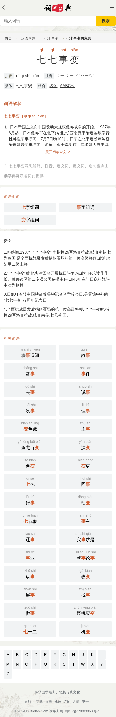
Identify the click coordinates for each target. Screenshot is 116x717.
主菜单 (112, 7)
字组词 (30, 207)
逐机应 (85, 610)
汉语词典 (28, 38)
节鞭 (30, 518)
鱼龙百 (30, 444)
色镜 (30, 426)
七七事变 (51, 38)
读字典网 (56, 711)
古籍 (76, 702)
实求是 (85, 536)
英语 (85, 702)
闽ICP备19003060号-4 (82, 711)
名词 (54, 86)
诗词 (67, 702)
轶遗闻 (30, 352)
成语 (58, 702)
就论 (85, 555)
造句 (8, 241)
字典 (39, 702)
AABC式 (67, 86)
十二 (30, 628)
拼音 (8, 76)
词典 (48, 702)
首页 (8, 38)
